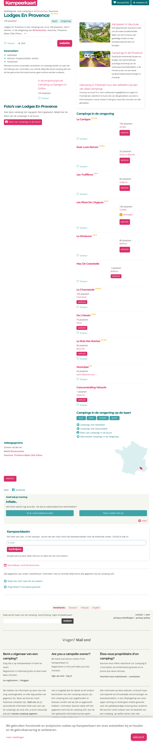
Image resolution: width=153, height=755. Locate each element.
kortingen (128, 214)
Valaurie (80, 395)
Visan (79, 322)
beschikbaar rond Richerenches (23, 565)
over (148, 614)
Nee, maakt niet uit (113, 513)
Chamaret (81, 297)
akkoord (138, 737)
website (64, 43)
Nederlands (59, 607)
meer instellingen (15, 737)
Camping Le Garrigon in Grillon (52, 84)
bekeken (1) (141, 2)
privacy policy (143, 617)
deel (23, 43)
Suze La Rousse (127, 154)
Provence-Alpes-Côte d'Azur (28, 455)
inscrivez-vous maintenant (113, 676)
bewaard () (123, 2)
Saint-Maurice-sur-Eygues (89, 374)
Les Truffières (87, 174)
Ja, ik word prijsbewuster (40, 513)
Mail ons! (83, 639)
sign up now (58, 675)
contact (139, 614)
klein (91, 417)
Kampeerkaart (20, 3)
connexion (134, 676)
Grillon (123, 126)
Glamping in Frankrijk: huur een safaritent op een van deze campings (108, 86)
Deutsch (73, 607)
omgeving (66, 21)
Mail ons (31, 702)
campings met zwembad (92, 424)
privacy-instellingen (124, 617)
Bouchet (80, 348)
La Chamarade (88, 289)
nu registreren (10, 680)
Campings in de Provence (127, 52)
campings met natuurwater (94, 428)
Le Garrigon (86, 119)
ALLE (81, 417)
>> (25, 33)
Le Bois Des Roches (91, 341)
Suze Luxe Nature (90, 147)
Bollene (123, 243)
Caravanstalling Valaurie (91, 387)
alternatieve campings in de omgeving (99, 436)
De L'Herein (86, 315)
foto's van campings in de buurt (24, 121)
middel (102, 417)
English (96, 607)
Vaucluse (8, 455)
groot (114, 417)
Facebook (20, 489)
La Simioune (86, 236)
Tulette (123, 209)
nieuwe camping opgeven (24, 713)
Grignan (124, 182)
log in (69, 675)
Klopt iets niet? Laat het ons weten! (25, 581)
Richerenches (41, 11)
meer (144, 520)
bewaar (11, 43)
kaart (54, 21)
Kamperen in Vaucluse (125, 24)
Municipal (84, 367)
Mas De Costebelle (87, 263)
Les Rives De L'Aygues (92, 202)
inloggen (24, 680)
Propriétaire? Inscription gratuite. (24, 586)
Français (85, 607)
